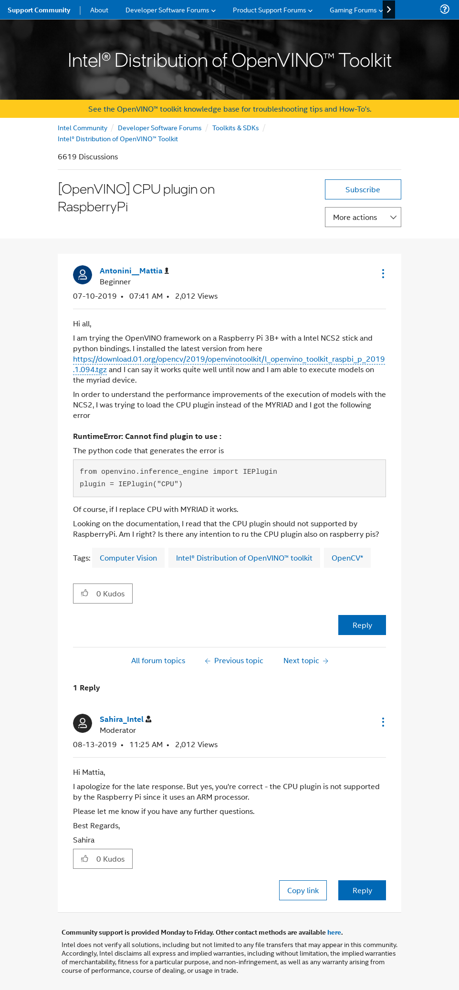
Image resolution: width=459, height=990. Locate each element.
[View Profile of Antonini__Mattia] (134, 270)
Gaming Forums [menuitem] (353, 9)
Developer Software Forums (160, 127)
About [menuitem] (99, 9)
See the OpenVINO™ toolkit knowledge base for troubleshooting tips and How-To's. (229, 108)
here (334, 932)
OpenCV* (347, 557)
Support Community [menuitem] (39, 9)
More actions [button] (355, 216)
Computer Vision (128, 557)
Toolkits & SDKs (235, 127)
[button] (382, 273)
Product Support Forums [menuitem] (269, 9)
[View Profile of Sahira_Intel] (125, 719)
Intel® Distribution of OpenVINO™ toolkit (244, 557)
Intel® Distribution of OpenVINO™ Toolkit (118, 138)
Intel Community (82, 127)
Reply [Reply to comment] (362, 890)
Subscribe (362, 189)
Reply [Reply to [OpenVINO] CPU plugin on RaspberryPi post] (362, 624)
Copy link (303, 890)
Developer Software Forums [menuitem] (167, 9)
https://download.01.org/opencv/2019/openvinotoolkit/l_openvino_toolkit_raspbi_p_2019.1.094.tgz (229, 364)
